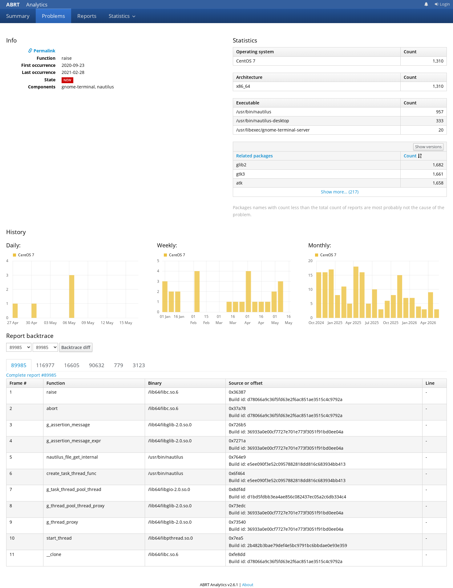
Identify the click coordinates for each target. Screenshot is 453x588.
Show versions (428, 146)
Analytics (26, 4)
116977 (45, 365)
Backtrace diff (75, 347)
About (247, 584)
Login (442, 4)
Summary (18, 15)
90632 (96, 365)
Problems (53, 15)
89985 (18, 365)
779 (118, 365)
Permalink (41, 51)
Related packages (254, 156)
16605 (71, 365)
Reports (86, 15)
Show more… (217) (339, 192)
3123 (139, 365)
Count (410, 156)
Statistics (122, 15)
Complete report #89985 (31, 375)
